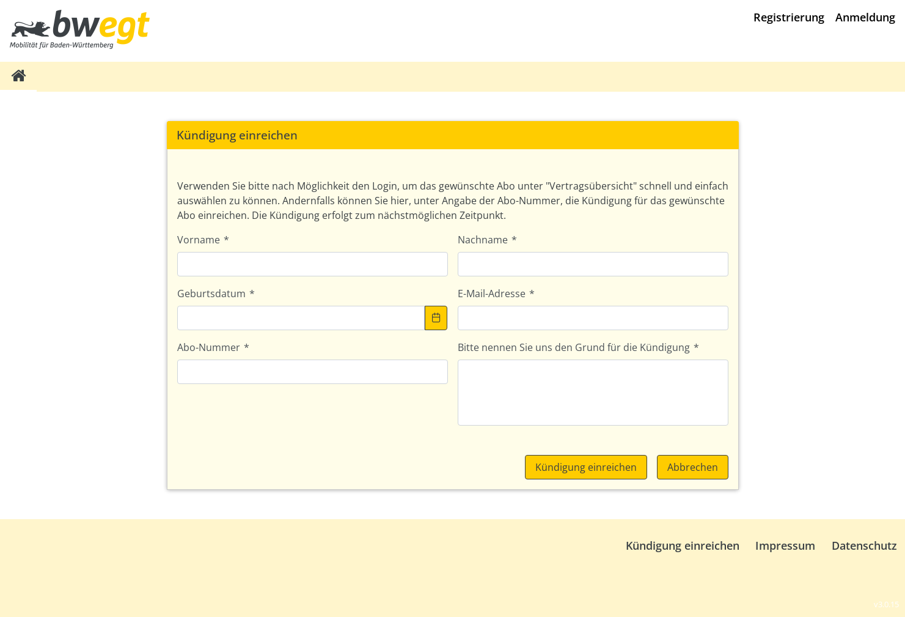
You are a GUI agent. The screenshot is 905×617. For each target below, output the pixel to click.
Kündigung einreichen (682, 545)
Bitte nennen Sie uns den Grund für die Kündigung (578, 347)
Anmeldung (865, 17)
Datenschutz (864, 545)
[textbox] (312, 264)
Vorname (203, 239)
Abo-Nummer (213, 347)
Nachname (487, 239)
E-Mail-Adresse (496, 293)
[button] (436, 318)
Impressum (785, 545)
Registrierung (788, 17)
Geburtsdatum (216, 293)
